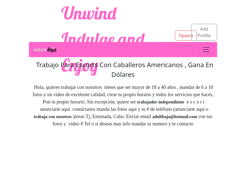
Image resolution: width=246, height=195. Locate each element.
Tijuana (185, 35)
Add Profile (204, 32)
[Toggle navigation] (206, 49)
